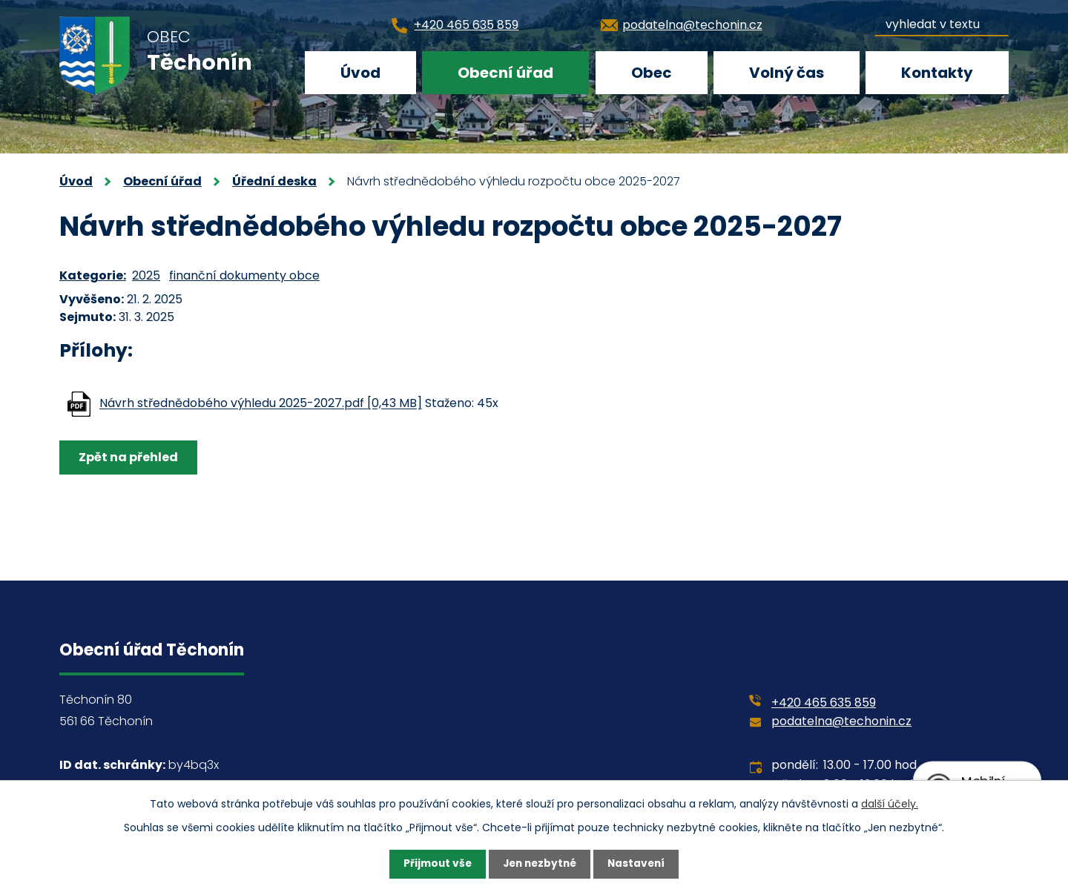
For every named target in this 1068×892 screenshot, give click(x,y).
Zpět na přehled (129, 457)
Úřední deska (274, 181)
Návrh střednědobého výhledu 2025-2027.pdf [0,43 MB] (260, 403)
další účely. (889, 803)
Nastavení (639, 863)
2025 (146, 275)
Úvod (360, 72)
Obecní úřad (505, 72)
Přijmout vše (434, 863)
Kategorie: (92, 275)
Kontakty (937, 72)
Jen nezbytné (539, 863)
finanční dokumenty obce (244, 275)
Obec (651, 72)
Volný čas (786, 72)
